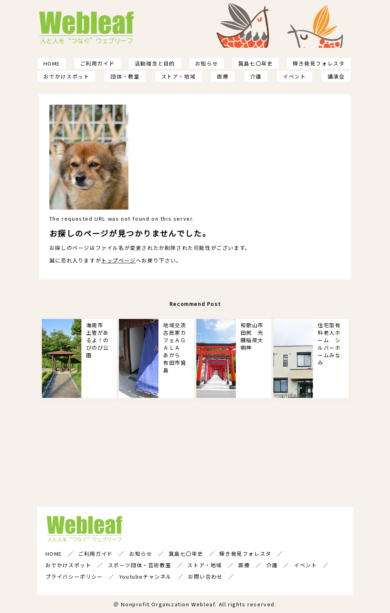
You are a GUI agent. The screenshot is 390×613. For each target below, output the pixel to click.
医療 (222, 76)
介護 (256, 76)
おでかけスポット (66, 76)
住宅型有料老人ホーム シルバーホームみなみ (329, 343)
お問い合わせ (205, 576)
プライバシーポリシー (74, 576)
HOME (51, 63)
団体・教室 (125, 76)
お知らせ (206, 63)
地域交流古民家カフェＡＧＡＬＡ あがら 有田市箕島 (174, 347)
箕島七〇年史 (255, 63)
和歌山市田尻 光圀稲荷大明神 (252, 336)
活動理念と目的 (155, 63)
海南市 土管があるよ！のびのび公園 (97, 340)
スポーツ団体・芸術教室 (139, 565)
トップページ (118, 260)
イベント (294, 76)
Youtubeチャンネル (145, 576)
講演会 (336, 76)
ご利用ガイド (97, 63)
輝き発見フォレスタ (319, 63)
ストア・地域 (178, 76)
